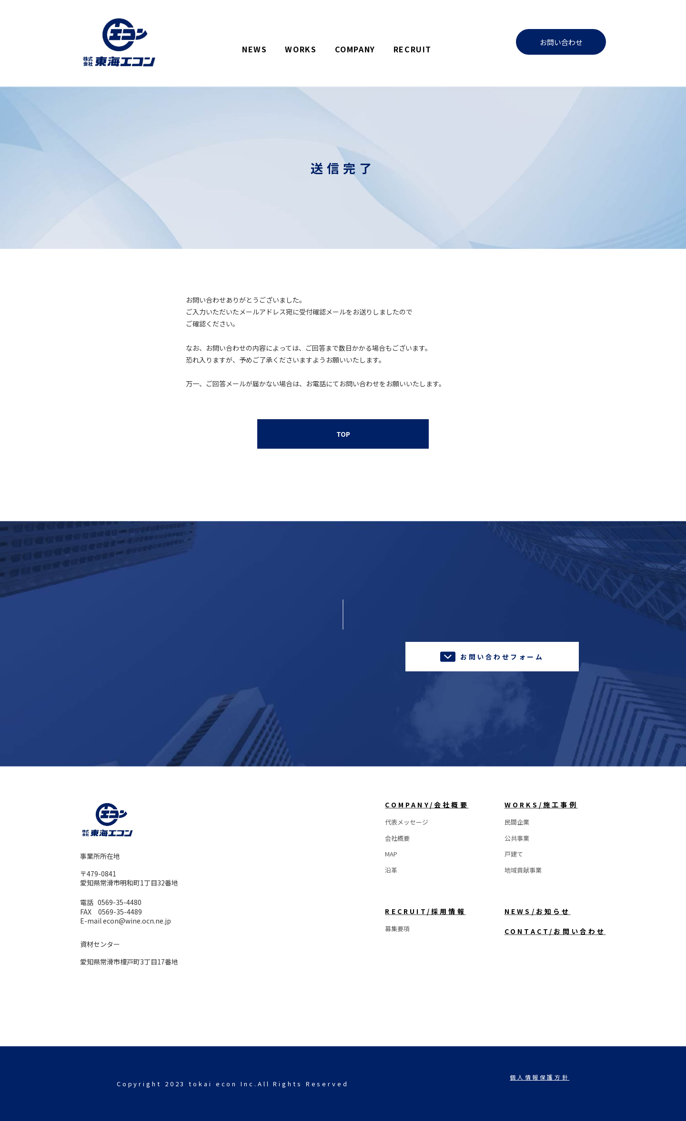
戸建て (513, 853)
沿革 (391, 870)
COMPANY (355, 48)
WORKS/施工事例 (541, 804)
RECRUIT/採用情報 (425, 911)
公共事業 (516, 838)
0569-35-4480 (119, 902)
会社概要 (397, 838)
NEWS (254, 48)
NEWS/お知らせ (537, 911)
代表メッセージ (406, 821)
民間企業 (516, 821)
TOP (343, 434)
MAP (391, 853)
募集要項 (397, 928)
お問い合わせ (561, 42)
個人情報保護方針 (539, 1077)
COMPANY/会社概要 (426, 804)
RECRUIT (412, 48)
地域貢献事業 (523, 870)
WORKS (300, 48)
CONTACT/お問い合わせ (555, 931)
